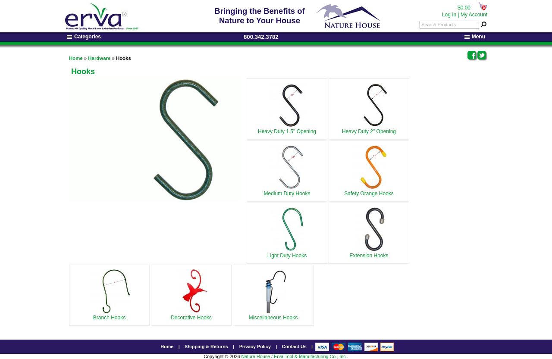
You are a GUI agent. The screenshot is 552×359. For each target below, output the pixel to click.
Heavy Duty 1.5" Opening (287, 128)
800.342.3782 (261, 37)
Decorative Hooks (191, 315)
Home (76, 58)
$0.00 (464, 8)
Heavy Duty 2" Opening (369, 128)
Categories (84, 37)
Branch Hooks (109, 315)
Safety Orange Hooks (369, 190)
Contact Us (294, 346)
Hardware (99, 58)
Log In (449, 15)
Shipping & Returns (206, 346)
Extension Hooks (368, 253)
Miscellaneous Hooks (273, 315)
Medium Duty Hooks (286, 190)
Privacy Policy (255, 346)
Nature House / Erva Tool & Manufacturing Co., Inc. (294, 356)
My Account (474, 15)
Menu (474, 37)
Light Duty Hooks (287, 253)
